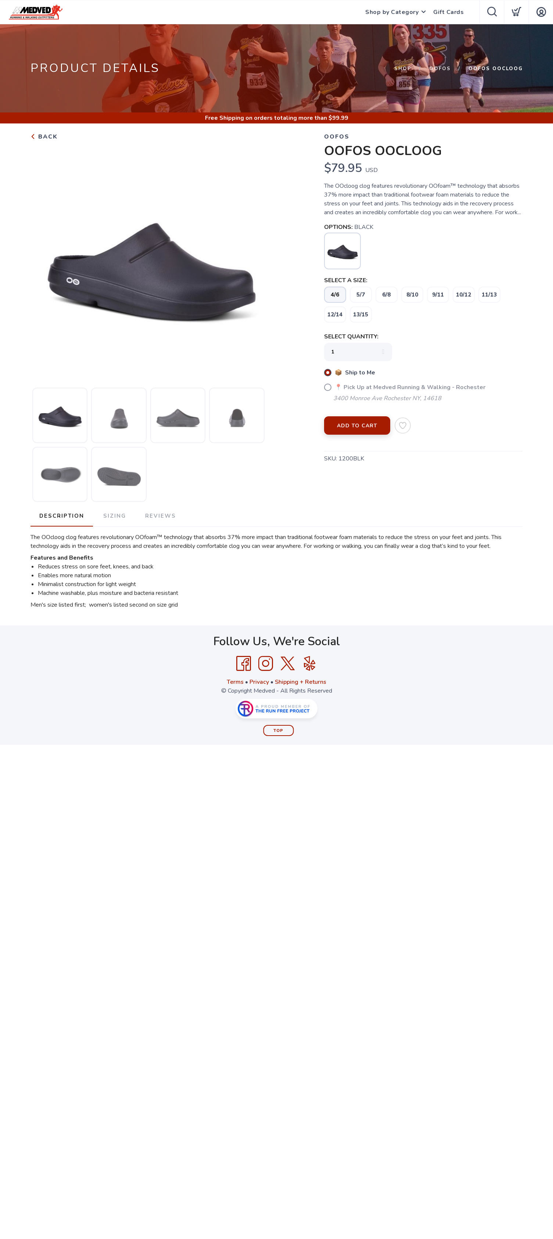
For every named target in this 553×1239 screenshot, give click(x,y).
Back (44, 137)
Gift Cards (448, 12)
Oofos (440, 68)
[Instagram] (266, 664)
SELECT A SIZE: (345, 280)
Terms (235, 682)
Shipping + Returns (300, 682)
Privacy (259, 682)
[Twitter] (288, 664)
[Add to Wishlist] (403, 425)
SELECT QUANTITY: (351, 337)
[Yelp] (310, 664)
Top (278, 730)
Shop (403, 68)
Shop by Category (392, 12)
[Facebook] (244, 664)
